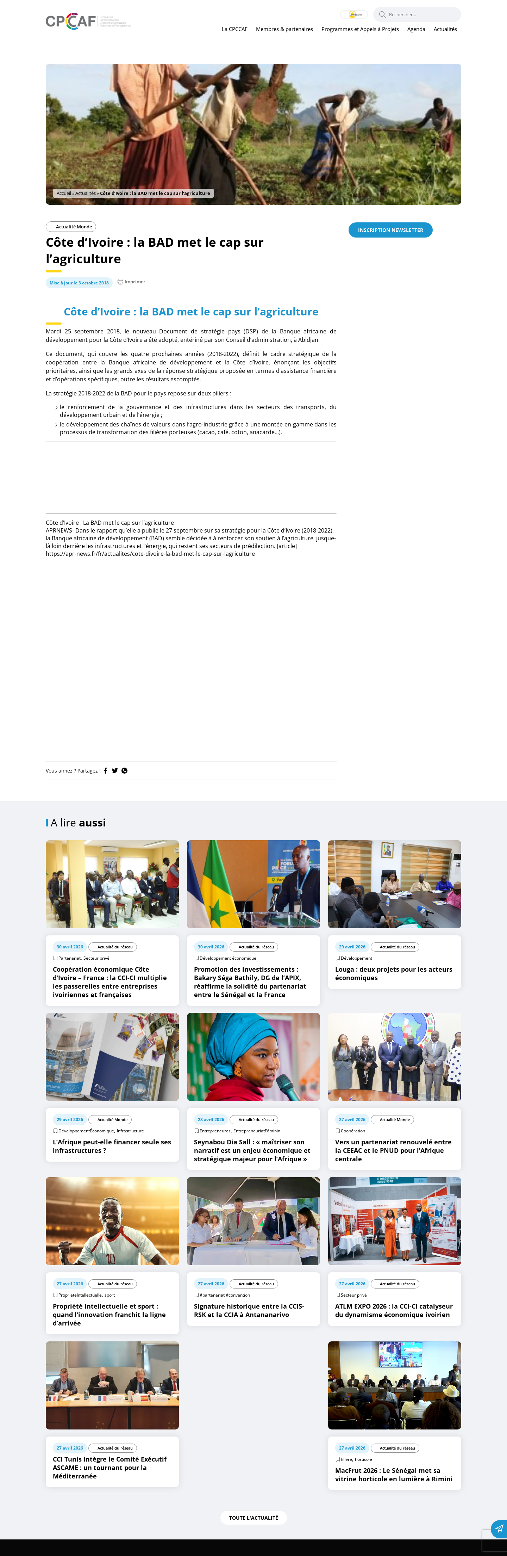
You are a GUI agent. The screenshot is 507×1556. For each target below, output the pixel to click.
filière (346, 1476)
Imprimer (131, 281)
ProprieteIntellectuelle (80, 1312)
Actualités (445, 29)
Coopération (353, 1147)
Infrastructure (130, 1147)
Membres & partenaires (284, 29)
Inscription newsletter (390, 230)
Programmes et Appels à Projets (360, 29)
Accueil (64, 193)
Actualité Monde (71, 226)
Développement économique (228, 975)
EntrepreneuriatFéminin (256, 1147)
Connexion (345, 14)
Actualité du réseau (115, 963)
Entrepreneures (215, 1147)
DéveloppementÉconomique (86, 1147)
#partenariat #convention (225, 1312)
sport (110, 1312)
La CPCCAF (235, 29)
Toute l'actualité (253, 1534)
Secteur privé (96, 975)
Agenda (416, 29)
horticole (363, 1476)
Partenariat (69, 975)
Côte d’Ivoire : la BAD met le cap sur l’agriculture (191, 319)
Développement (356, 975)
